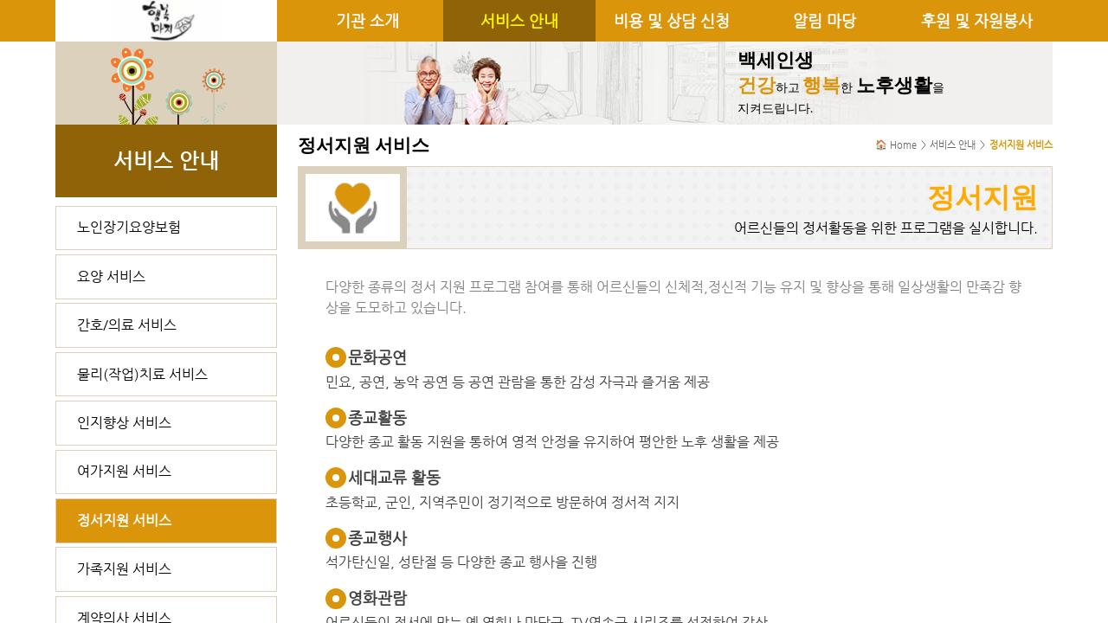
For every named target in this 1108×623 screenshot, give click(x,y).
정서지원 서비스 (124, 520)
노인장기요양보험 (129, 227)
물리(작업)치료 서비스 (142, 374)
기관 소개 (367, 20)
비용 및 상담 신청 (672, 20)
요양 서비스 (111, 276)
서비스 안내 (519, 20)
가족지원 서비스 (124, 569)
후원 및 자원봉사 (977, 20)
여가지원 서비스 (124, 471)
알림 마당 (824, 20)
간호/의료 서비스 (127, 325)
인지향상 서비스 (124, 422)
